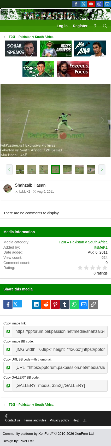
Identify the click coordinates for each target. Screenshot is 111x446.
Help (76, 420)
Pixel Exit (26, 441)
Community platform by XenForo (49, 434)
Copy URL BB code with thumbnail (27, 359)
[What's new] (95, 26)
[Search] (105, 26)
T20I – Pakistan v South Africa (83, 242)
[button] (9, 169)
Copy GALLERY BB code (21, 377)
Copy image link (14, 323)
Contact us (12, 420)
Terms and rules (35, 420)
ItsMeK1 (24, 191)
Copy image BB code (18, 341)
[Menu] (7, 26)
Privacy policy (59, 420)
